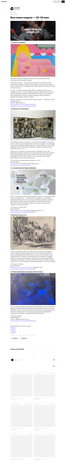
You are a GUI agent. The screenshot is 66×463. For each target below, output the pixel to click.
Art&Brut (12, 319)
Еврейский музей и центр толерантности (21, 267)
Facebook (13, 332)
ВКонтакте (13, 327)
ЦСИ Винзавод (14, 163)
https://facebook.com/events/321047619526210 (22, 269)
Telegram (12, 329)
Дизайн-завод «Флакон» (17, 210)
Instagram (13, 331)
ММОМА (12, 102)
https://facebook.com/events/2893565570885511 (23, 106)
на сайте (22, 148)
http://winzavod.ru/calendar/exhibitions (20, 165)
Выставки (13, 12)
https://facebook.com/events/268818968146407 (23, 320)
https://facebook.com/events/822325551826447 (23, 212)
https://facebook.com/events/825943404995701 (23, 104)
